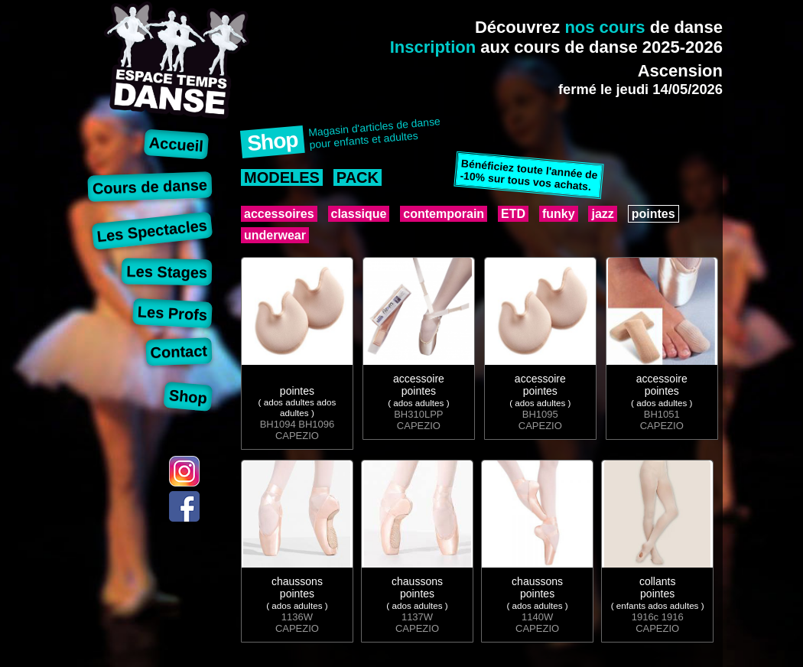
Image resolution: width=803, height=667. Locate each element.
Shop (188, 396)
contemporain (443, 213)
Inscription (433, 47)
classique (359, 213)
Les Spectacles (152, 230)
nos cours (604, 27)
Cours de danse (150, 186)
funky (558, 213)
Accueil (176, 144)
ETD (513, 213)
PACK (357, 177)
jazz (602, 213)
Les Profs (172, 313)
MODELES (282, 177)
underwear (275, 235)
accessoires (279, 213)
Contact (178, 351)
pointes (653, 213)
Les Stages (166, 271)
